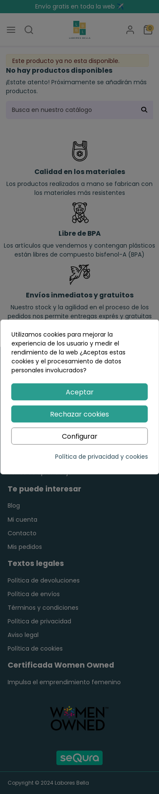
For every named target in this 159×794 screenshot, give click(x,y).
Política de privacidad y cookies (101, 456)
